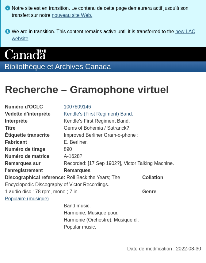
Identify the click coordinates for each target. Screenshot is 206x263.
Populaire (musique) (27, 198)
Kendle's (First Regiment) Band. (98, 113)
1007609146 (77, 106)
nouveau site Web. (72, 15)
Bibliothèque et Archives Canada (58, 66)
